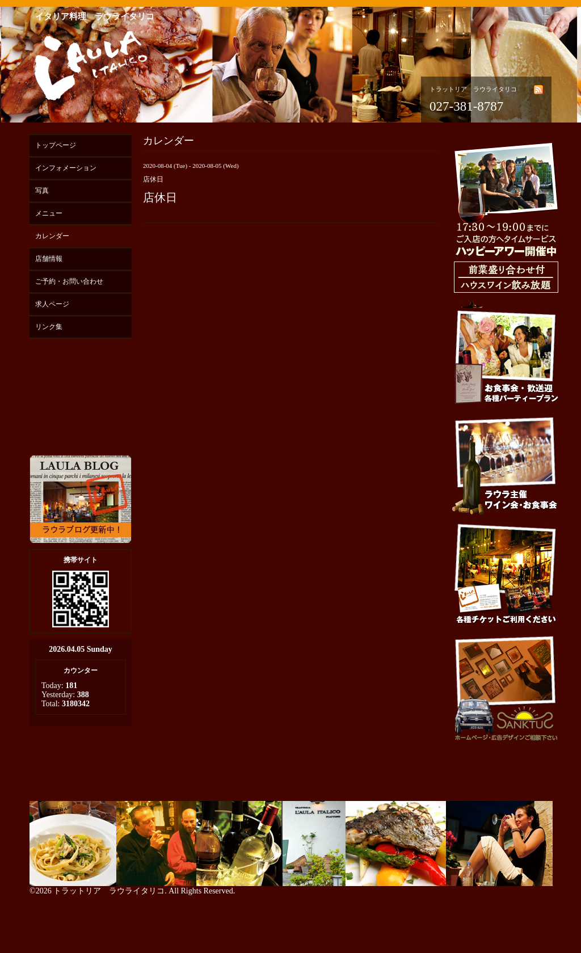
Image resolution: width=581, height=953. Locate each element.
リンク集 (48, 327)
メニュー (48, 213)
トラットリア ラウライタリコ (109, 891)
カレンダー (52, 236)
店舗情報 (48, 259)
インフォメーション (65, 168)
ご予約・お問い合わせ (69, 281)
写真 (42, 191)
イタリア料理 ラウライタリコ (94, 16)
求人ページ (52, 304)
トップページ (55, 145)
